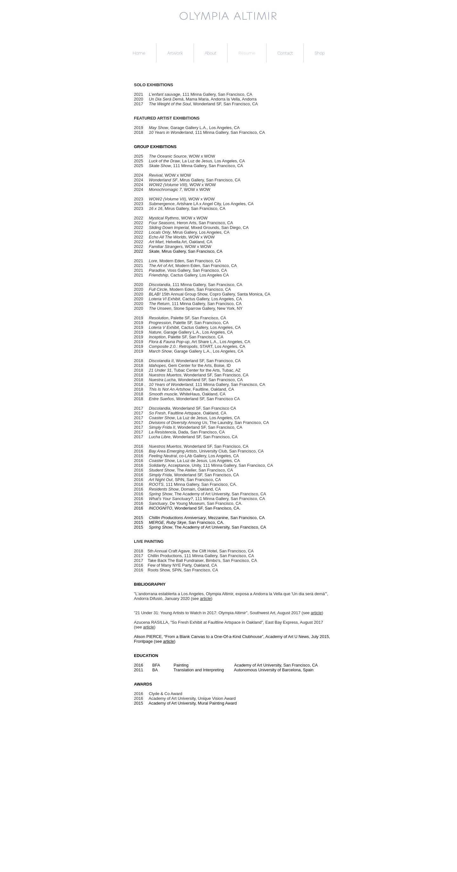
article (205, 598)
